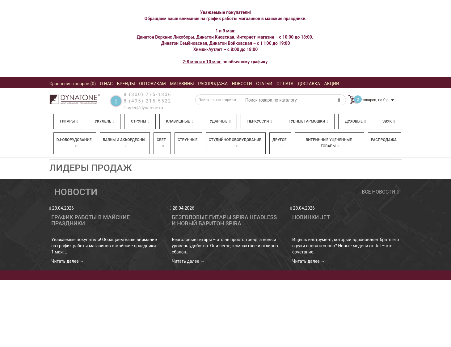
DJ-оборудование (74, 143)
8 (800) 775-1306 (147, 94)
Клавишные (179, 121)
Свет (161, 143)
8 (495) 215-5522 (147, 101)
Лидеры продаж (90, 167)
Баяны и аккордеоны (124, 143)
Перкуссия (259, 121)
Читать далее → (67, 261)
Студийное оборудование (235, 143)
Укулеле (104, 121)
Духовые (355, 121)
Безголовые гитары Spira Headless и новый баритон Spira (224, 220)
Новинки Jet (311, 217)
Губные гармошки (308, 121)
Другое (279, 143)
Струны (140, 121)
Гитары (69, 121)
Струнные (187, 143)
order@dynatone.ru (143, 107)
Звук (388, 121)
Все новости (379, 192)
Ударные (220, 121)
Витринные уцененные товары (329, 143)
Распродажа (384, 143)
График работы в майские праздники (90, 220)
